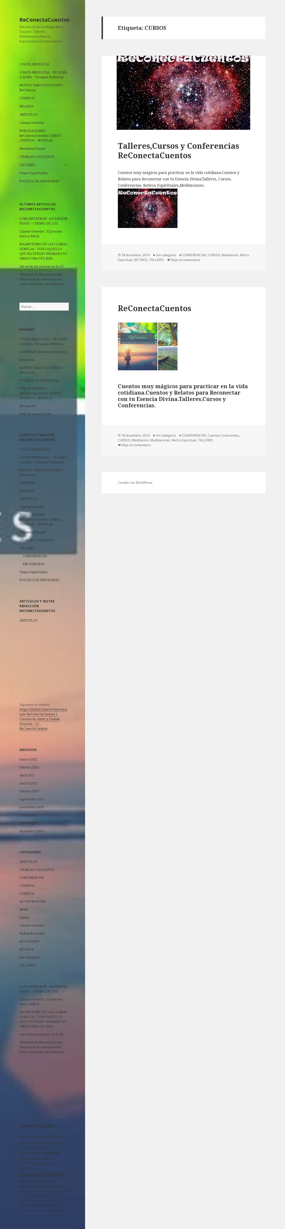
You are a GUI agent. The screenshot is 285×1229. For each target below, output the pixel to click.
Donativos (26, 360)
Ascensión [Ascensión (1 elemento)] (24, 1142)
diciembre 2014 (31, 831)
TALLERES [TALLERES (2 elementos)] (43, 1205)
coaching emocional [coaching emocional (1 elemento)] (29, 1147)
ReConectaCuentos (44, 19)
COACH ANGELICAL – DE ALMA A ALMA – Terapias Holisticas (43, 74)
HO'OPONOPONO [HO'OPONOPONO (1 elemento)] (29, 1163)
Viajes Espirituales (33, 173)
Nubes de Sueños (32, 933)
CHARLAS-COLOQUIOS (36, 156)
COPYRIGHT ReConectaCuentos (43, 352)
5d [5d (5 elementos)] (52, 1136)
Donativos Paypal (32, 148)
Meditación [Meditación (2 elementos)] (46, 1181)
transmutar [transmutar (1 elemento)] (60, 1210)
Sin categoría (29, 957)
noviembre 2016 (31, 807)
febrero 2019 (29, 791)
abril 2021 (27, 775)
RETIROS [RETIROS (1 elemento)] (48, 1201)
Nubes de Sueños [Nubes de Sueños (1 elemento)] (46, 1191)
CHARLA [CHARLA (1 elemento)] (54, 1142)
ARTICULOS (28, 114)
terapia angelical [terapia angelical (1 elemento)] (27, 1210)
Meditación (230, 255)
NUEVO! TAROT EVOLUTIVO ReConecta (41, 87)
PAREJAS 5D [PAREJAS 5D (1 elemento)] (25, 1196)
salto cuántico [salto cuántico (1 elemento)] (61, 1201)
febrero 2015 (29, 823)
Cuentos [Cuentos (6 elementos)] (50, 1153)
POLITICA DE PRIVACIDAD (39, 181)
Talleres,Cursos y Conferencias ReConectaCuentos (178, 150)
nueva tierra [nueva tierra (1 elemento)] (62, 1191)
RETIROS (140, 260)
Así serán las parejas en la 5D (41, 266)
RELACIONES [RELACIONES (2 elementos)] (42, 1196)
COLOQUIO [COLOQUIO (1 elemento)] (46, 1147)
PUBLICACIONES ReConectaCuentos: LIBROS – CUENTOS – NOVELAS (41, 136)
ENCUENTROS (33, 564)
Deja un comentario (185, 260)
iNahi (23, 909)
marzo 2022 (28, 759)
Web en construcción (35, 414)
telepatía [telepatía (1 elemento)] (55, 1205)
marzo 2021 (28, 783)
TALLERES (27, 165)
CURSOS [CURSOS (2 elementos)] (46, 1158)
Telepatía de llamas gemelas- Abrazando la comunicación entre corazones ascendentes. (41, 279)
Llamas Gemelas (31, 122)
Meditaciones (160, 440)
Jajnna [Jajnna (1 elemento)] (54, 1163)
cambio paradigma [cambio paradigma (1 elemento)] (39, 1142)
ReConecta (27, 406)
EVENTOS (26, 893)
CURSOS (214, 255)
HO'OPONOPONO (32, 901)
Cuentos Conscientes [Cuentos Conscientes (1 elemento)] (29, 1158)
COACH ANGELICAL (34, 64)
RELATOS (26, 106)
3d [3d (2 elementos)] (21, 1137)
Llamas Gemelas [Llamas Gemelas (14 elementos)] (42, 1174)
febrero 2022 (29, 767)
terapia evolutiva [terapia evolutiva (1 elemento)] (45, 1210)
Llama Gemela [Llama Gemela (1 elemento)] (26, 1168)
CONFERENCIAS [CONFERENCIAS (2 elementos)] (30, 1153)
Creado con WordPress (135, 482)
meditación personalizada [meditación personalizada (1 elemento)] (52, 1186)
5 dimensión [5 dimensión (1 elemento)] (43, 1137)
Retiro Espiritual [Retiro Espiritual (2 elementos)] (31, 1201)
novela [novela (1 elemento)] (33, 1191)
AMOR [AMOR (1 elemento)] (58, 1137)
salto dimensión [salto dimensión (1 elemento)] (27, 1205)
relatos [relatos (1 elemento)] (55, 1196)
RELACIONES (29, 941)
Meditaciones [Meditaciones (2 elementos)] (28, 1181)
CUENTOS (27, 98)
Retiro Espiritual (184, 440)
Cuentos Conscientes (223, 435)
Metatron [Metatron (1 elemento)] (24, 1191)
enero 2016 (27, 815)
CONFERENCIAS (35, 556)
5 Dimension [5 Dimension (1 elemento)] (30, 1137)
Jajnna (24, 917)
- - (39, 721)
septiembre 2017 (32, 799)
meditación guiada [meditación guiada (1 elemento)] (28, 1186)
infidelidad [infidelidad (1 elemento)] (45, 1163)
